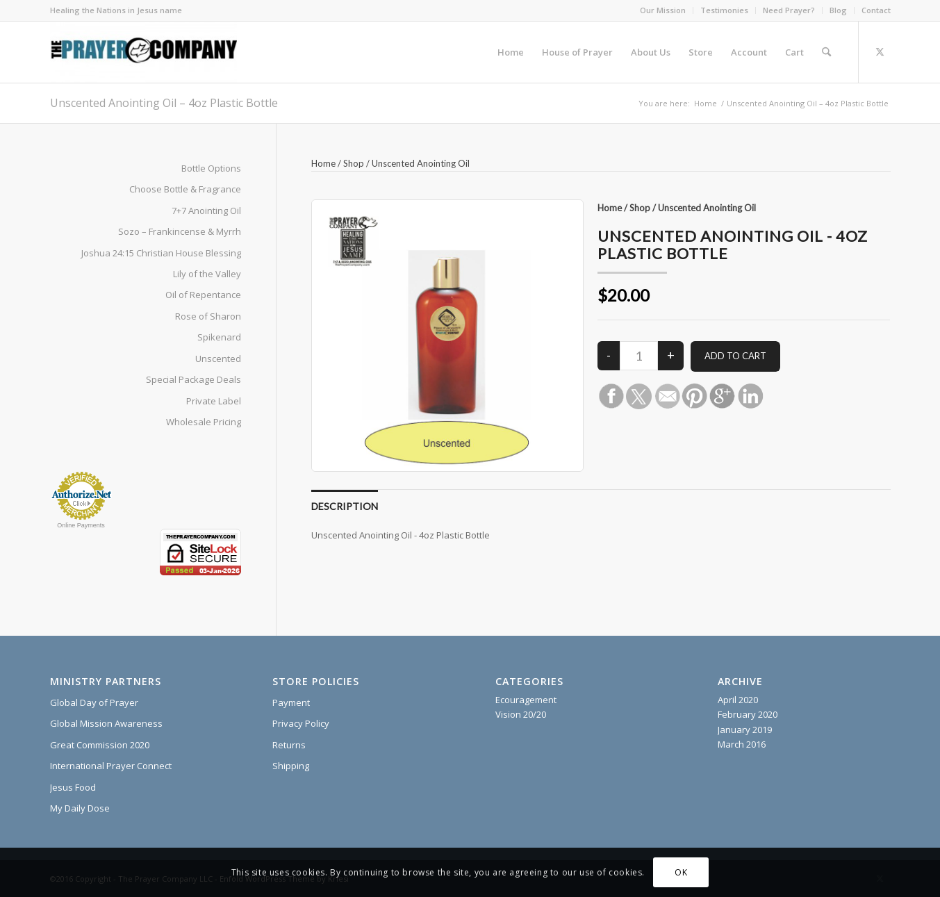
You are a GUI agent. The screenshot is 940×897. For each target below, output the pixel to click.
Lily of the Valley (207, 274)
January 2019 (745, 729)
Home (323, 163)
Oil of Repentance (203, 294)
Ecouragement (525, 699)
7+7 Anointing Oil (206, 210)
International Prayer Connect (111, 765)
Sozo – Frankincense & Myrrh (179, 231)
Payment (291, 702)
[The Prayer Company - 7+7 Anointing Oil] (143, 52)
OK (681, 872)
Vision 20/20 (520, 714)
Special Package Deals (193, 379)
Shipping (290, 765)
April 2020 (738, 699)
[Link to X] (880, 51)
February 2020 (747, 714)
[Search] (826, 52)
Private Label (213, 401)
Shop (353, 163)
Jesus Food (73, 787)
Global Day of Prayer (94, 702)
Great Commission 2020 (99, 745)
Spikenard (219, 337)
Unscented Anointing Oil (421, 163)
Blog (838, 10)
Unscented (218, 358)
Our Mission (663, 10)
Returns (289, 745)
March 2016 (742, 744)
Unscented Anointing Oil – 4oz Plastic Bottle (164, 102)
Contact (876, 10)
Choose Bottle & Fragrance (185, 189)
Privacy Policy (300, 723)
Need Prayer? (789, 10)
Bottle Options (211, 168)
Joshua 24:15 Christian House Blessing (161, 253)
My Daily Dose (80, 808)
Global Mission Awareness (106, 723)
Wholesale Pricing (203, 421)
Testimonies (724, 10)
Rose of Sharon (208, 316)
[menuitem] (663, 10)
